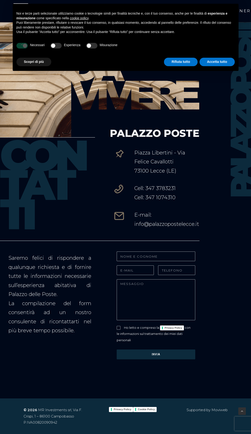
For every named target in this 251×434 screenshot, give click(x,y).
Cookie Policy (146, 409)
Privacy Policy (173, 327)
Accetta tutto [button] (217, 62)
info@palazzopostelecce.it (166, 224)
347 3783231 (160, 188)
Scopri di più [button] (34, 62)
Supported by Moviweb (207, 410)
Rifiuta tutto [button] (180, 62)
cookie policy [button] (79, 18)
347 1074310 (160, 197)
